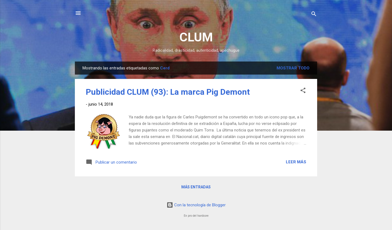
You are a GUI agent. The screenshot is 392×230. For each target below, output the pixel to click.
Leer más (296, 162)
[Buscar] (314, 15)
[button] (303, 91)
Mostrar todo (293, 68)
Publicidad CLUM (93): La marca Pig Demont (168, 92)
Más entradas (196, 187)
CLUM (196, 37)
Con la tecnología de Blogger (196, 205)
